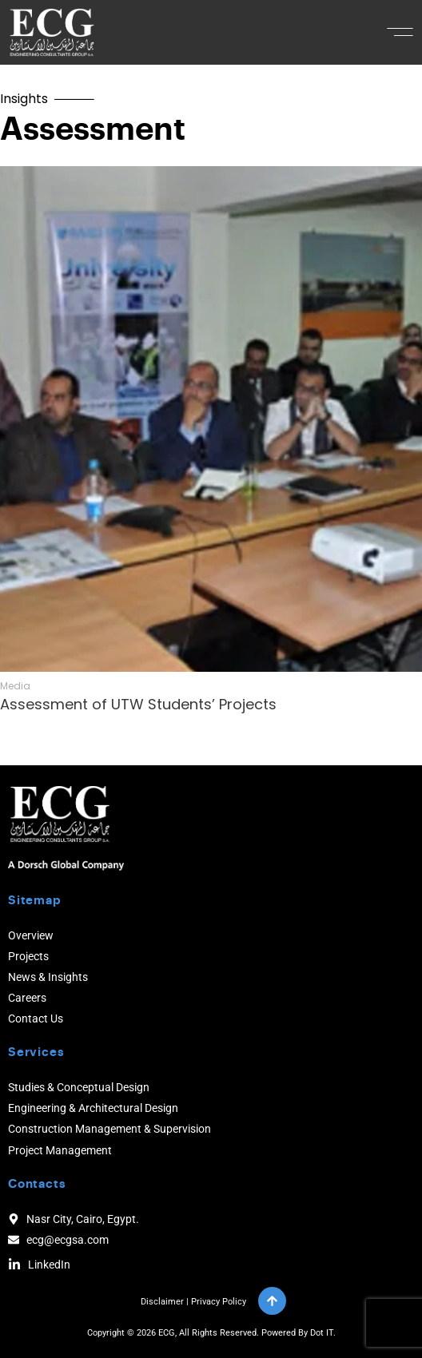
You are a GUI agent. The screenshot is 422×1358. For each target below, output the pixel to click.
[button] (400, 32)
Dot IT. (323, 1333)
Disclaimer (162, 1301)
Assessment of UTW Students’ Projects (138, 704)
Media (15, 686)
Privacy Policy (218, 1301)
